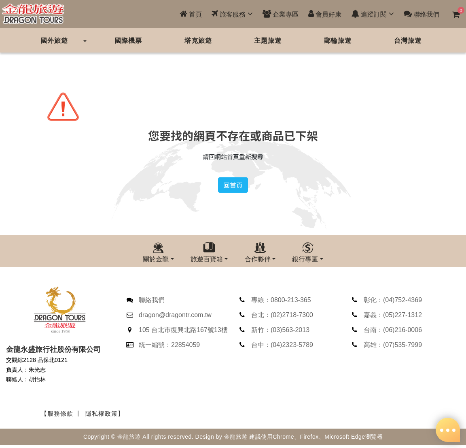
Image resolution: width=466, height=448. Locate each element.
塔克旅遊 (198, 40)
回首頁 (233, 185)
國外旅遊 (54, 40)
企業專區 (281, 14)
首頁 (191, 14)
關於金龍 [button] (156, 258)
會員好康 (324, 14)
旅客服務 (232, 14)
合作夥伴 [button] (258, 258)
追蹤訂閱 (372, 14)
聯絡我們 (421, 14)
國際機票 (128, 40)
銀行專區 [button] (305, 258)
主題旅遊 (268, 40)
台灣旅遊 (408, 40)
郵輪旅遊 (338, 40)
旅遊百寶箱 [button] (207, 258)
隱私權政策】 (104, 417)
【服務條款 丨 (61, 417)
